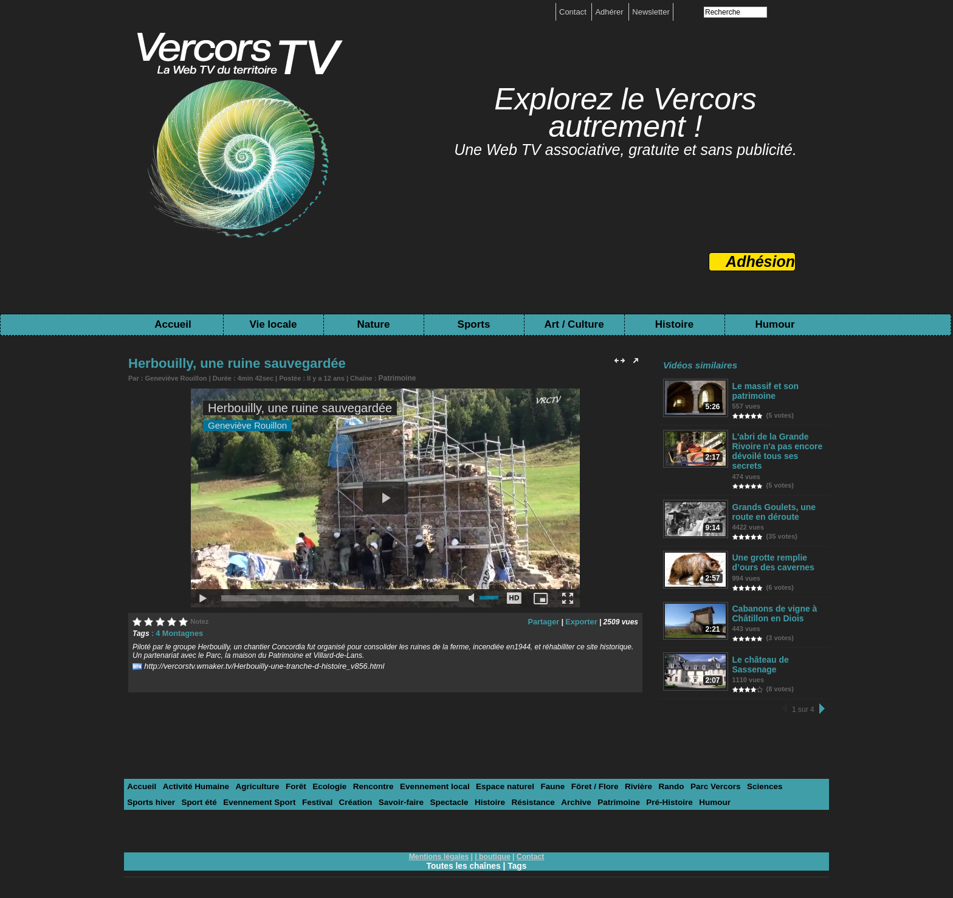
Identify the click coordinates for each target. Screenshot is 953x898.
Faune (536, 777)
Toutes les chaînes (463, 857)
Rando (651, 777)
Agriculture (253, 777)
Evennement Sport (202, 793)
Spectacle (385, 793)
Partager (547, 620)
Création (295, 793)
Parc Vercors (693, 777)
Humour (774, 324)
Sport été (144, 793)
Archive (507, 793)
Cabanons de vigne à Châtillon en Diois (772, 607)
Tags (518, 857)
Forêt (290, 777)
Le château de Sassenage (759, 657)
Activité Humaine (193, 777)
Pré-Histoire (597, 793)
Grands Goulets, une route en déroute (772, 508)
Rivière (620, 777)
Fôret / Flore (577, 777)
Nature (373, 324)
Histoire (674, 324)
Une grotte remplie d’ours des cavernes (771, 557)
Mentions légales (439, 847)
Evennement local (423, 777)
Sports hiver (787, 777)
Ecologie (322, 777)
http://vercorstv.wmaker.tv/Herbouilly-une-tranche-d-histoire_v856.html (257, 664)
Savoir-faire (338, 793)
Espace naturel (491, 777)
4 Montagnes (178, 631)
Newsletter (650, 11)
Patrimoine (396, 377)
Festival (257, 793)
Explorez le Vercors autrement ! (625, 112)
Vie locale (273, 324)
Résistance (466, 793)
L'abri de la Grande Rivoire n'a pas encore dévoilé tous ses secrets (775, 448)
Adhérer (610, 11)
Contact (573, 11)
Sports (474, 324)
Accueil (172, 324)
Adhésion (760, 261)
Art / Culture (574, 324)
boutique (494, 847)
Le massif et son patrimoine (764, 390)
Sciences (741, 777)
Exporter (582, 620)
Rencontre (364, 777)
